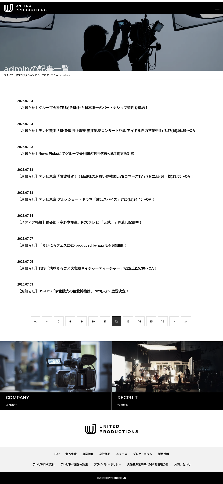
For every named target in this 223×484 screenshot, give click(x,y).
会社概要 (104, 454)
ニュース (121, 454)
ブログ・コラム (142, 454)
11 (105, 322)
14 (139, 322)
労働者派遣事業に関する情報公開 (147, 464)
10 (93, 322)
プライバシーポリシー (107, 464)
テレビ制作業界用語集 (74, 464)
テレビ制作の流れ (44, 464)
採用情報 (163, 454)
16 (162, 322)
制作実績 (71, 454)
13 (128, 322)
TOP (57, 454)
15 (151, 322)
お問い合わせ (182, 464)
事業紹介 (87, 454)
